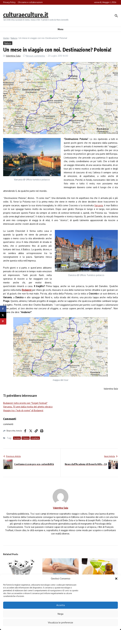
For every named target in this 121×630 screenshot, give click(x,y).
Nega (60, 613)
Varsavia (98, 205)
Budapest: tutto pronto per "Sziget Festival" (25, 403)
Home (6, 38)
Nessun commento (35, 55)
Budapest (27, 290)
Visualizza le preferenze (60, 622)
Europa (17, 438)
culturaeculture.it (25, 14)
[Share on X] (3, 315)
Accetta (60, 605)
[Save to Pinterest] (3, 321)
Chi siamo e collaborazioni (30, 2)
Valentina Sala (13, 55)
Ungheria (35, 438)
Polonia (25, 438)
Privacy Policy (9, 2)
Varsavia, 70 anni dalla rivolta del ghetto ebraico (28, 406)
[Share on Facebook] (3, 309)
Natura (14, 38)
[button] (116, 578)
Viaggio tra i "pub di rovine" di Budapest (23, 410)
